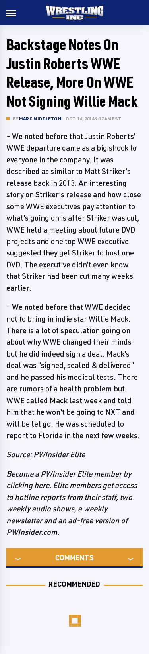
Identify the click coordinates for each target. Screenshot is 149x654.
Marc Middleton (40, 119)
